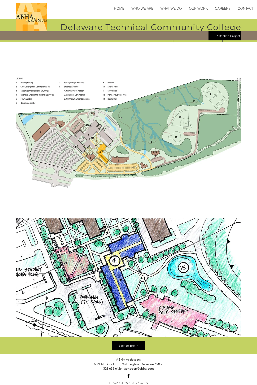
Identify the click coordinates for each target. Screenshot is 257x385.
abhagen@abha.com (139, 368)
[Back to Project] (224, 35)
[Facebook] (128, 376)
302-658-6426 (112, 368)
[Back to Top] (128, 345)
